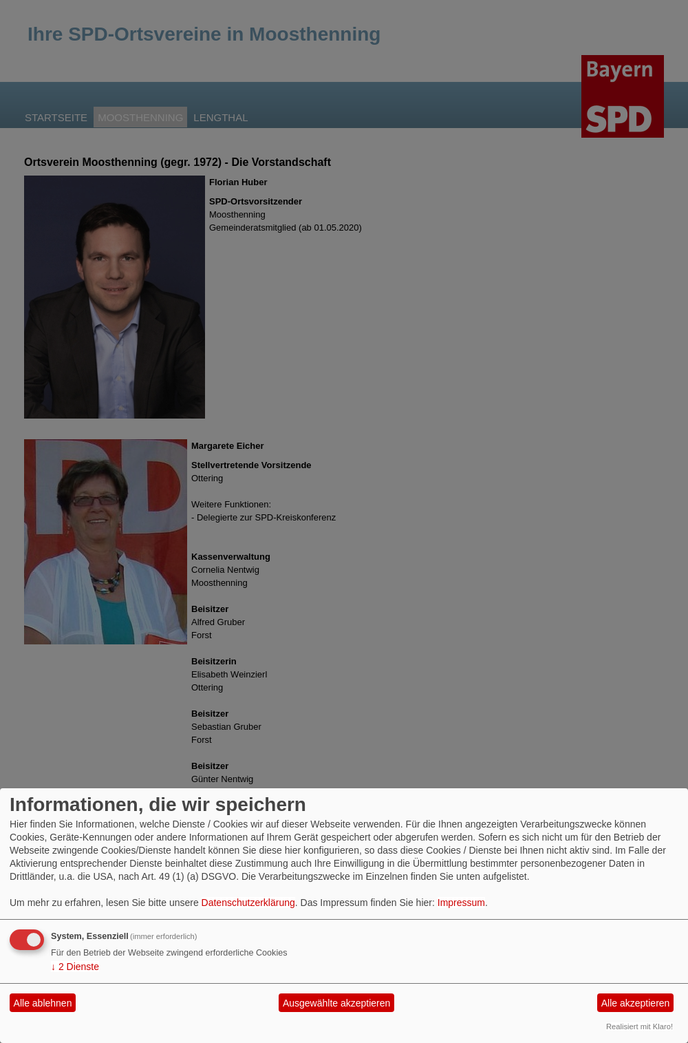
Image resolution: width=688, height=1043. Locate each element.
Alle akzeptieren (635, 1003)
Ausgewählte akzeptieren (336, 1003)
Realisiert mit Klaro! (639, 1026)
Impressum (461, 902)
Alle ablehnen (43, 1003)
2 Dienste (75, 966)
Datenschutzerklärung (248, 902)
